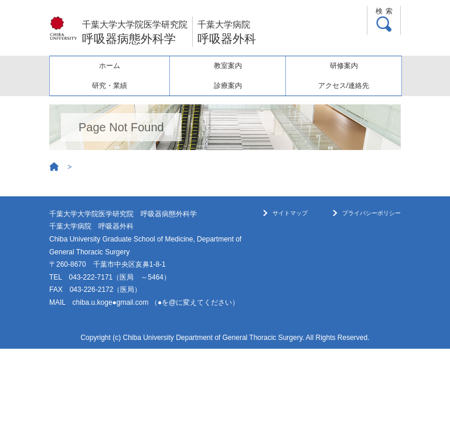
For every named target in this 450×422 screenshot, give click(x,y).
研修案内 (344, 66)
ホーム (109, 66)
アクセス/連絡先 (343, 85)
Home (54, 167)
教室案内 (228, 66)
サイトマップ (290, 213)
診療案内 (228, 85)
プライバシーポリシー (371, 213)
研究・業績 (109, 85)
